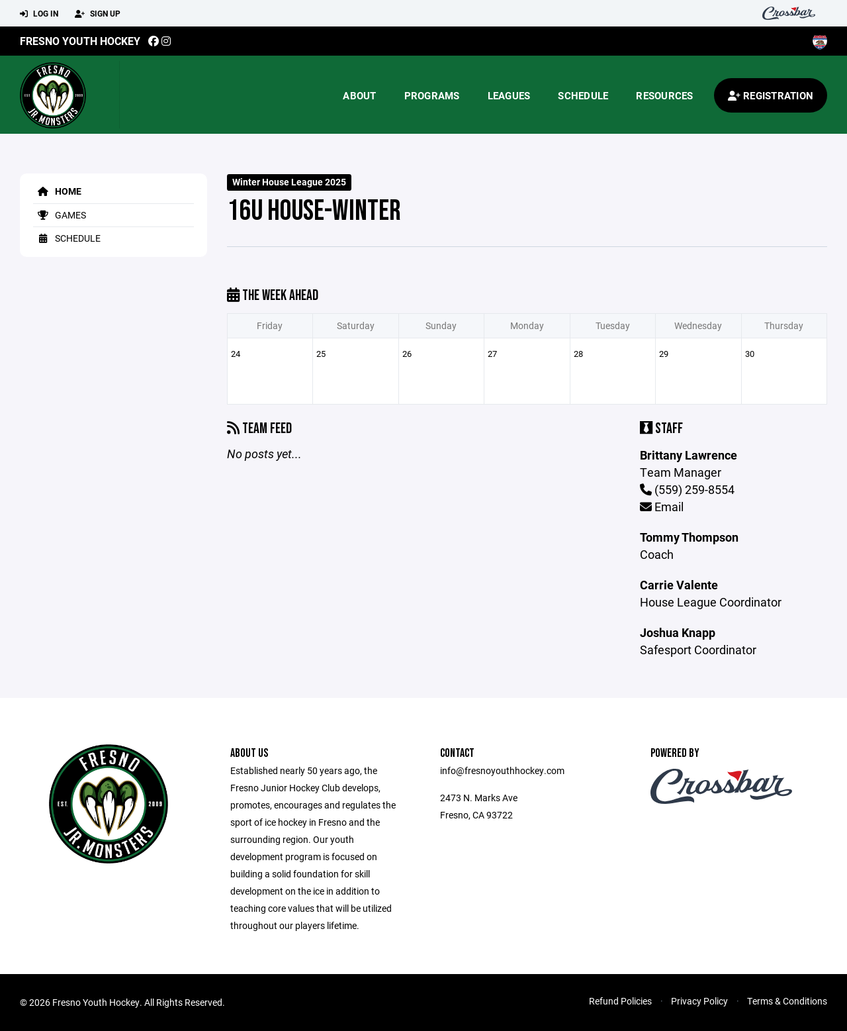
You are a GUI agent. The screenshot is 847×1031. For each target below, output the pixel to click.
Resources (664, 95)
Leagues (509, 95)
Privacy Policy (699, 1001)
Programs (432, 95)
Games (59, 215)
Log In (39, 14)
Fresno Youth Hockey (80, 41)
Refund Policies (620, 1001)
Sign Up (97, 14)
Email (662, 507)
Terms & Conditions (787, 1001)
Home (57, 191)
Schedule (583, 95)
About (359, 95)
